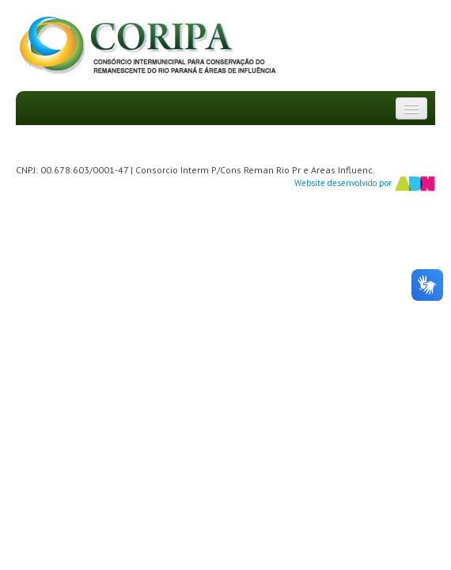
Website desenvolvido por (364, 184)
